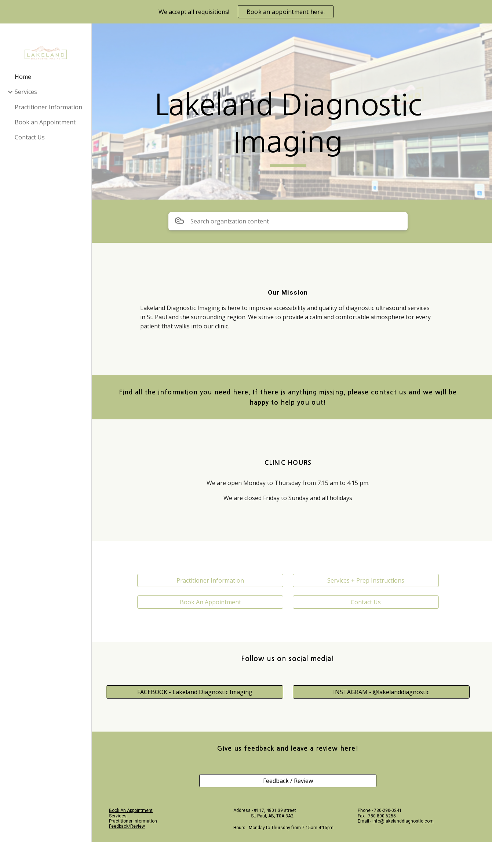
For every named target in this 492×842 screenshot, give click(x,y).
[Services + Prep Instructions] (368, 580)
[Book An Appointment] (216, 602)
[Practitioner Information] (216, 580)
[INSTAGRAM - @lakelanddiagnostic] (383, 691)
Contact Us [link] (30, 137)
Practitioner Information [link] (48, 107)
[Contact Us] (368, 602)
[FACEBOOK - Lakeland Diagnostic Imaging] (200, 691)
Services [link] (26, 92)
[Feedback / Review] (291, 781)
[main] (292, 126)
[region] (246, 11)
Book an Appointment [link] (45, 122)
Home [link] (23, 77)
